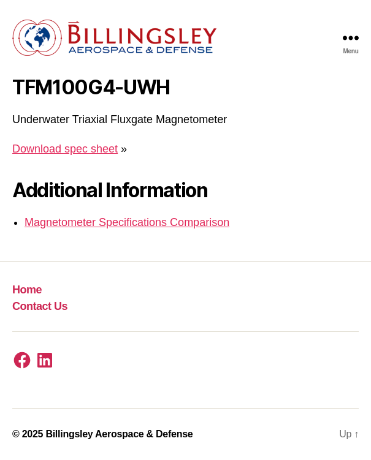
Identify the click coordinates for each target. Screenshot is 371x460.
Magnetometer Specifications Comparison (127, 222)
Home (27, 290)
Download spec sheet (65, 149)
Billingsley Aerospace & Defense (119, 434)
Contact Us (39, 306)
